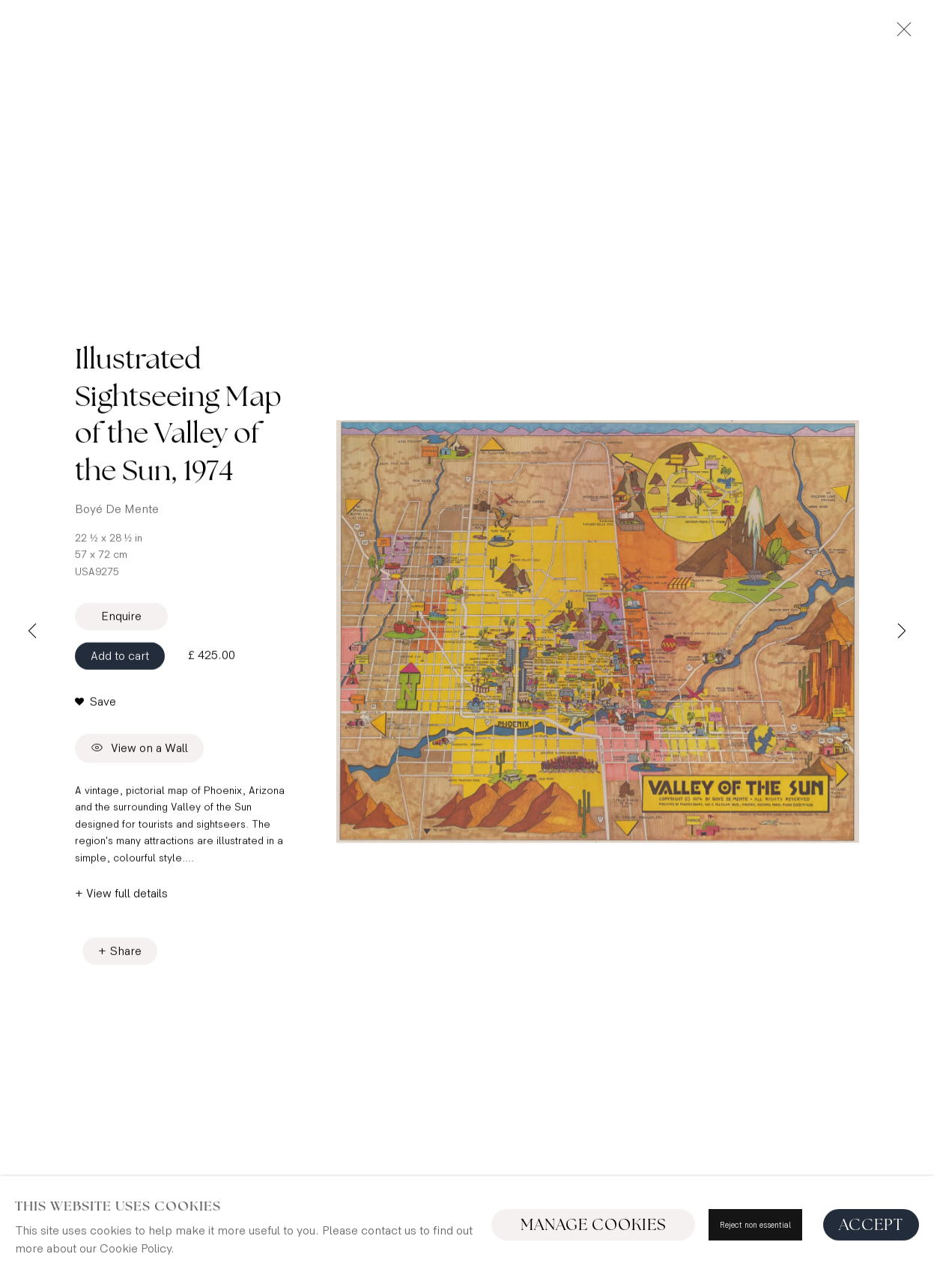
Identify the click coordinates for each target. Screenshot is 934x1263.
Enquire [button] (121, 621)
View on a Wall (139, 753)
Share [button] (126, 955)
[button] (95, 706)
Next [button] (902, 631)
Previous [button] (32, 631)
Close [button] (900, 33)
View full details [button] (127, 898)
